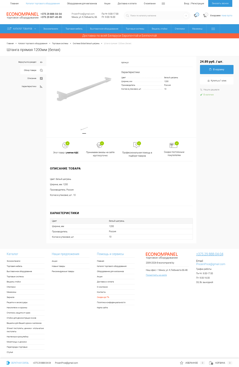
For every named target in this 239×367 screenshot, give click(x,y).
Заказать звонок (220, 3)
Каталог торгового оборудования (43, 3)
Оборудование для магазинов (82, 3)
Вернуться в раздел (30, 62)
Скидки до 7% (103, 297)
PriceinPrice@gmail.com (83, 14)
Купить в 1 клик (216, 80)
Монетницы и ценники (17, 342)
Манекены (11, 292)
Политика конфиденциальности (111, 303)
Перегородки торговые (17, 347)
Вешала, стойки (14, 282)
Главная (14, 3)
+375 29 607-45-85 (51, 17)
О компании (150, 3)
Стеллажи (11, 287)
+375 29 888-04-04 (51, 14)
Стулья (10, 352)
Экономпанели (13, 261)
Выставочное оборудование (19, 272)
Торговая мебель (14, 266)
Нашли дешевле (209, 89)
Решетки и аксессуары (17, 303)
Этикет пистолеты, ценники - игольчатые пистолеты (25, 330)
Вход (186, 3)
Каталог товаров (22, 28)
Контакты (101, 292)
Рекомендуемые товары (63, 272)
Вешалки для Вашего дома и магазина (24, 323)
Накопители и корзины (17, 308)
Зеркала (10, 297)
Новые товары (58, 266)
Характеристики (32, 86)
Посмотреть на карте (156, 275)
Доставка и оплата (127, 3)
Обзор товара (33, 70)
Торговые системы (15, 277)
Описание (35, 78)
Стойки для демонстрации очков (21, 318)
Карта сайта (102, 308)
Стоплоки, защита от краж (18, 313)
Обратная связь (18, 363)
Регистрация (197, 3)
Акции (107, 3)
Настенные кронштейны (18, 337)
